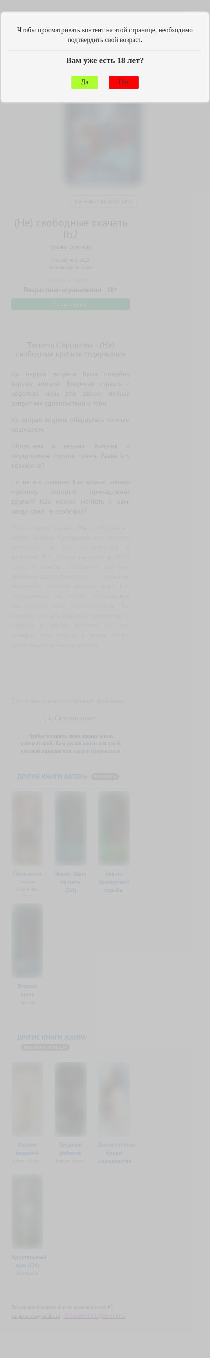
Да (84, 82)
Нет (123, 82)
